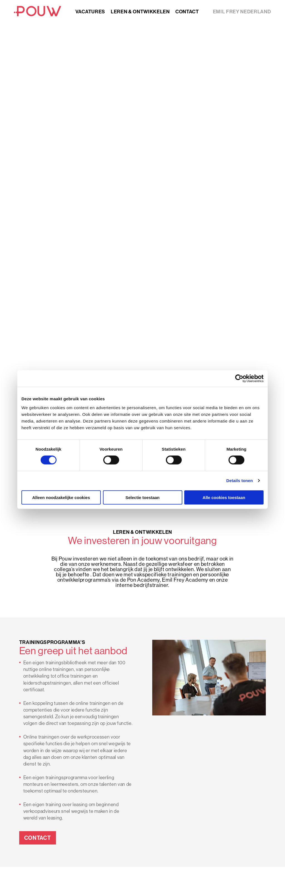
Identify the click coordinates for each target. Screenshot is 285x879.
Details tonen (239, 480)
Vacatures (90, 11)
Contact (187, 11)
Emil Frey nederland (242, 11)
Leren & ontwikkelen (140, 11)
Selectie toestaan (143, 497)
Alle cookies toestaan (224, 497)
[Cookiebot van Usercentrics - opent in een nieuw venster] (239, 378)
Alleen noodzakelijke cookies (61, 497)
